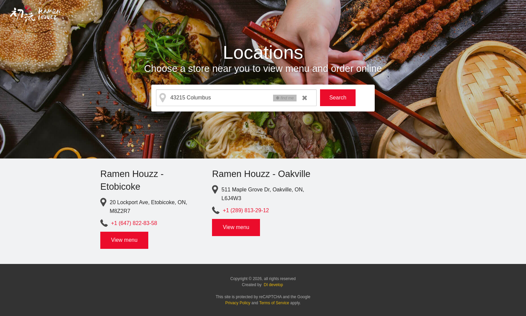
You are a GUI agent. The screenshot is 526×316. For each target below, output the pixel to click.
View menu (124, 240)
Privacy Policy (238, 303)
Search (338, 97)
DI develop (273, 284)
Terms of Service (274, 303)
